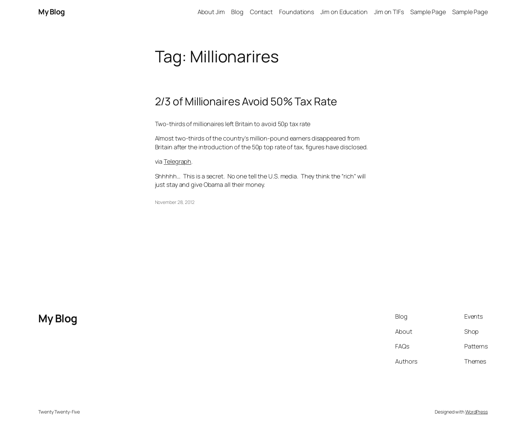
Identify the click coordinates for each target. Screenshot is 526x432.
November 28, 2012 (175, 202)
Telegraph (177, 161)
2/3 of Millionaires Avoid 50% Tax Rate (246, 101)
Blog (237, 12)
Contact (261, 12)
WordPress (476, 412)
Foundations (296, 12)
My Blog (51, 12)
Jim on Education (343, 12)
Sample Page (428, 12)
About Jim (211, 12)
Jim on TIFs (389, 12)
